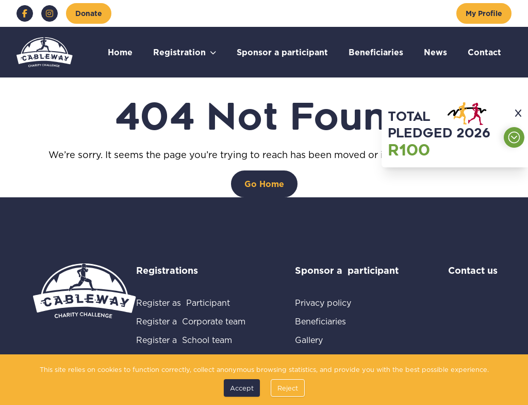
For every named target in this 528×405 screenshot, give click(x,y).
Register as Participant (190, 302)
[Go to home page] (44, 52)
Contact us (473, 270)
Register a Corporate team (190, 321)
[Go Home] (264, 183)
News (435, 52)
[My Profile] (484, 13)
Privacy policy (335, 302)
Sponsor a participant (282, 52)
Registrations (181, 270)
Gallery (321, 340)
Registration (179, 52)
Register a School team (190, 340)
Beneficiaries (376, 52)
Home (120, 52)
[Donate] (88, 13)
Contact (484, 52)
